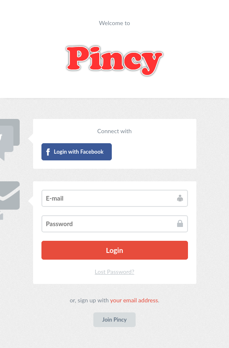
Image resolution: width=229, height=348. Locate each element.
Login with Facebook (79, 151)
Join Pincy (114, 319)
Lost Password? (114, 271)
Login (114, 250)
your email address (134, 300)
